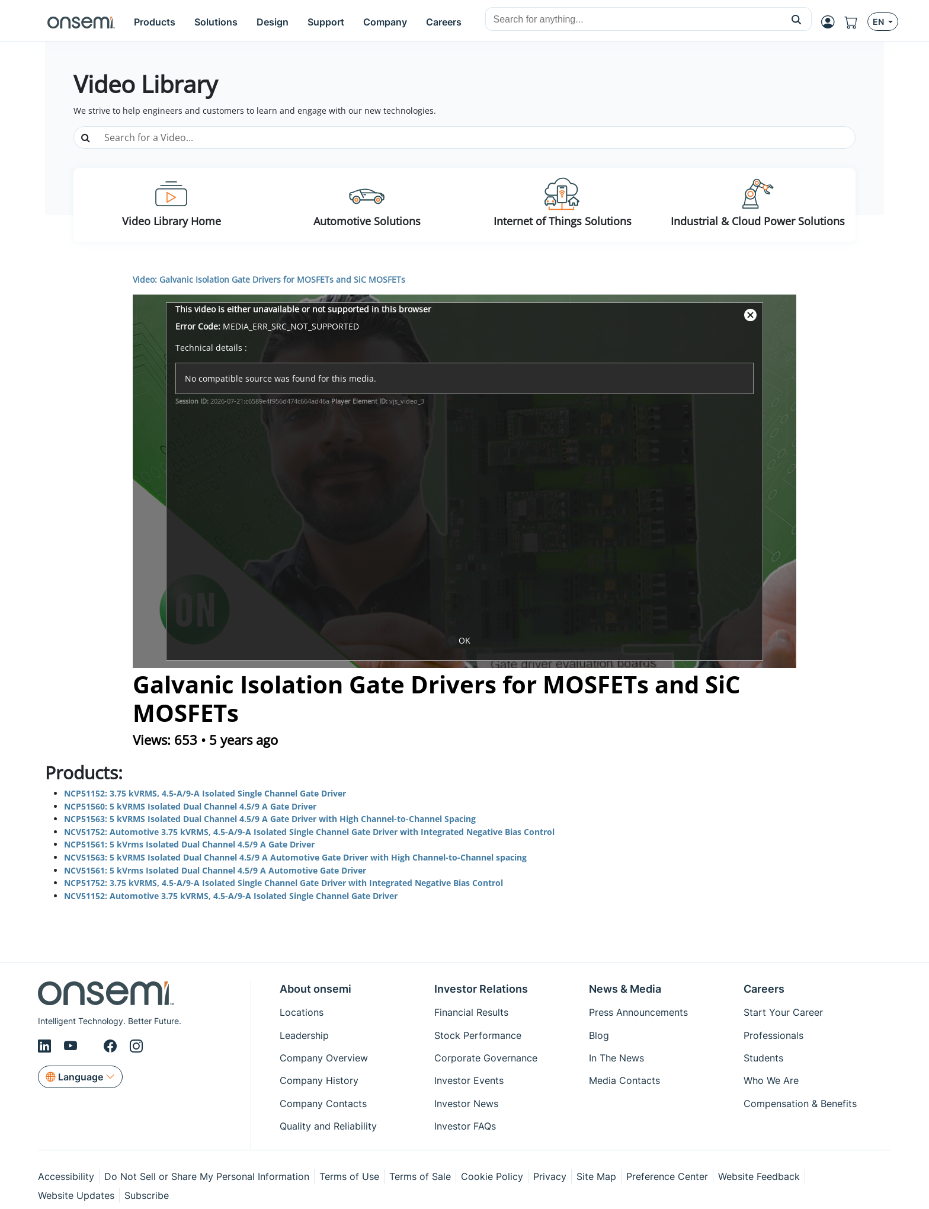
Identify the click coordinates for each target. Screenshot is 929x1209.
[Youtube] (72, 1046)
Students (763, 1058)
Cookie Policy (492, 1176)
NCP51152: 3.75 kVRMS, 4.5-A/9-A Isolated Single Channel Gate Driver (205, 793)
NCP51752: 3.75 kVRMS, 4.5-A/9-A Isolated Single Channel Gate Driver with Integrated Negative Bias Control (283, 882)
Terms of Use (349, 1176)
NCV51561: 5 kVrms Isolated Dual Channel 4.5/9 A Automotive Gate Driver (215, 870)
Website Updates (76, 1195)
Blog (599, 1035)
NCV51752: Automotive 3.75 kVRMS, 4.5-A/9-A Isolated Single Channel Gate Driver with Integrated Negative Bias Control (309, 831)
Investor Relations (481, 989)
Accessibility (66, 1176)
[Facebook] (112, 1046)
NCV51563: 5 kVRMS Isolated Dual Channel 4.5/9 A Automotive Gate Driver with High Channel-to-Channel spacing (295, 857)
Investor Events (469, 1080)
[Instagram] (136, 1046)
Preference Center (667, 1176)
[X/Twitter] (92, 1046)
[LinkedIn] (46, 1046)
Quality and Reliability (328, 1126)
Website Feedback (759, 1176)
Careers (764, 989)
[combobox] (633, 19)
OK (464, 640)
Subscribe (146, 1195)
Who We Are (771, 1080)
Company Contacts (323, 1103)
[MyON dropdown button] (831, 22)
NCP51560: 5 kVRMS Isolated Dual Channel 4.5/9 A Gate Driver (190, 806)
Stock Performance (477, 1035)
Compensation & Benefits (800, 1103)
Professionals (773, 1035)
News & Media (625, 989)
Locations (301, 1012)
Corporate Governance (485, 1058)
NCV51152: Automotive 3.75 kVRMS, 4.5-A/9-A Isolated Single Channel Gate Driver (231, 895)
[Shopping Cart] (855, 22)
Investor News (466, 1103)
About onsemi (315, 989)
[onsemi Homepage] (81, 22)
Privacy (549, 1176)
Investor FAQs (465, 1126)
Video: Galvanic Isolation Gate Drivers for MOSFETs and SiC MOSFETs (269, 279)
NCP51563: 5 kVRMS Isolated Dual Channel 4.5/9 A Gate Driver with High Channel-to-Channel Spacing (270, 818)
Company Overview (324, 1058)
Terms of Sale (420, 1176)
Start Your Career (783, 1012)
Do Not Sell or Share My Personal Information (206, 1176)
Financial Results (471, 1012)
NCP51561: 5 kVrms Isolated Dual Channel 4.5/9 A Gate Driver (189, 844)
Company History (319, 1080)
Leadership (304, 1035)
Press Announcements (638, 1012)
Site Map (596, 1176)
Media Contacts (624, 1080)
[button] (796, 19)
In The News (616, 1058)
